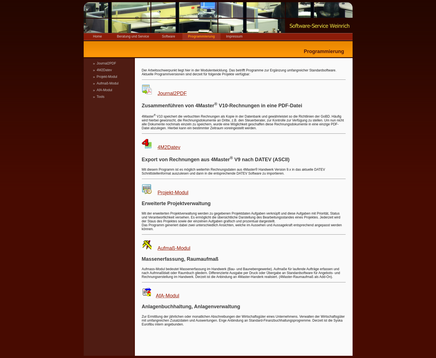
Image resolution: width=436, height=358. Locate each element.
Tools (101, 97)
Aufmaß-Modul (108, 83)
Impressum (234, 36)
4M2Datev (104, 70)
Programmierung (201, 36)
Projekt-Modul (107, 77)
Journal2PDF (106, 63)
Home (97, 36)
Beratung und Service (133, 36)
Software (168, 36)
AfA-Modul (104, 90)
